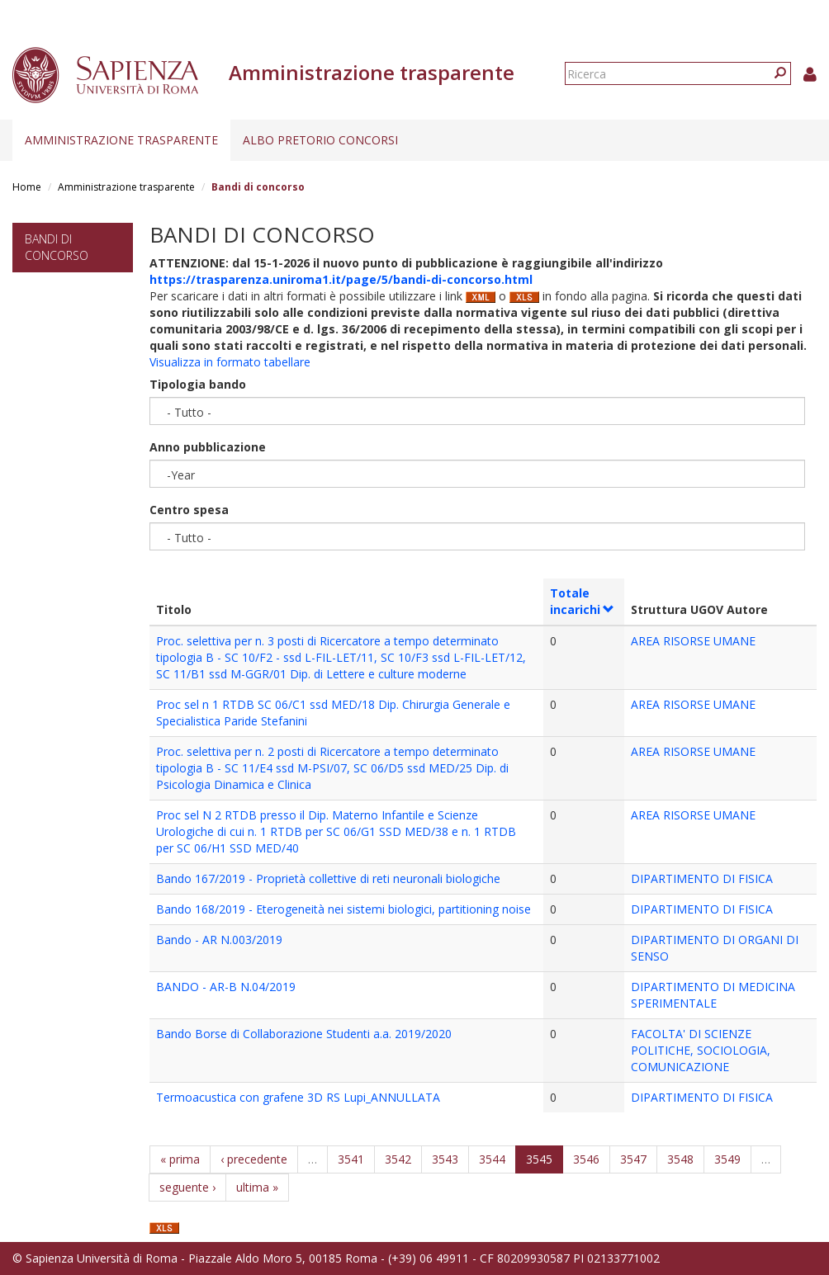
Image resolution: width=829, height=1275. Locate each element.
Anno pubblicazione (207, 447)
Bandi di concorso (56, 247)
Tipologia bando (197, 384)
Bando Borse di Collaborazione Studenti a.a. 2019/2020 (304, 1033)
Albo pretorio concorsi (320, 140)
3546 (586, 1159)
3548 (680, 1159)
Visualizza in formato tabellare (229, 362)
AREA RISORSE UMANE (693, 641)
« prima (180, 1159)
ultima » (257, 1187)
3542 (398, 1159)
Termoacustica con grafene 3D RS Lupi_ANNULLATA (298, 1097)
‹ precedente (253, 1159)
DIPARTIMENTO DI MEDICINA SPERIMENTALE (713, 995)
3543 (445, 1159)
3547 (633, 1159)
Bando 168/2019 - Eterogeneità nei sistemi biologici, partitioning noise (343, 909)
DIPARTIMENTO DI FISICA (702, 878)
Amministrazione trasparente (121, 140)
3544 (492, 1159)
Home (26, 187)
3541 (351, 1159)
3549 (727, 1159)
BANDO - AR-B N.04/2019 (226, 986)
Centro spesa (189, 509)
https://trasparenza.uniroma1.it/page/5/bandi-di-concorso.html (341, 279)
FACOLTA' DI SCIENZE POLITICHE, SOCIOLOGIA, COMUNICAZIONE (700, 1050)
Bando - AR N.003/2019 (219, 939)
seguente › (187, 1187)
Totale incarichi (582, 601)
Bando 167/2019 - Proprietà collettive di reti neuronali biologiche (328, 878)
